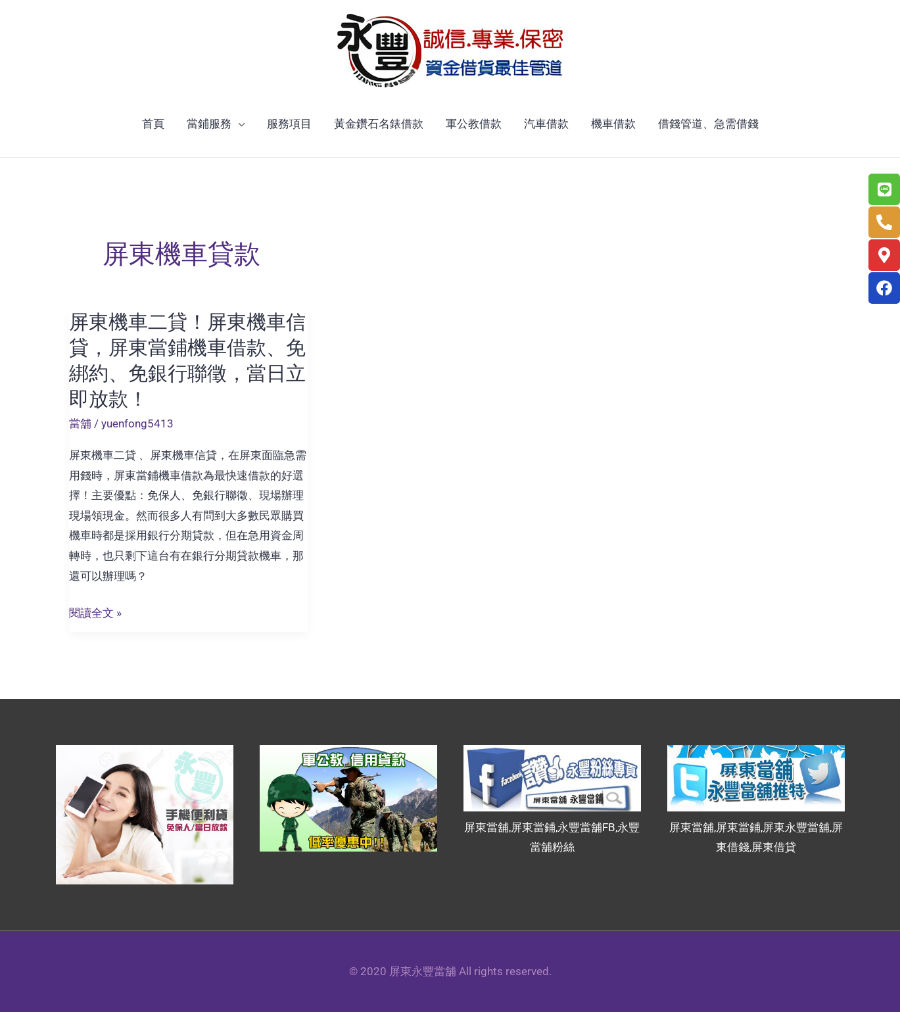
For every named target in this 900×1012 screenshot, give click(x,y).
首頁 (153, 123)
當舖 (80, 423)
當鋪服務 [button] (209, 123)
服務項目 (289, 123)
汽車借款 (546, 123)
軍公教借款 (474, 123)
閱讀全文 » (95, 613)
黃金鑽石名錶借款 (378, 123)
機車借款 (613, 123)
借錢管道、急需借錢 (708, 123)
